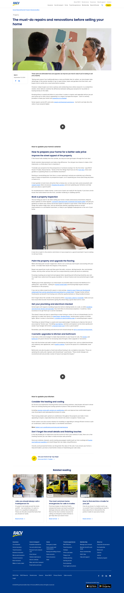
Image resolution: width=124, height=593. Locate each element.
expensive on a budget (59, 98)
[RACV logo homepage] (16, 4)
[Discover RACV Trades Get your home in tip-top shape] (46, 459)
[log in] (108, 5)
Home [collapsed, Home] (66, 5)
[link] (18, 534)
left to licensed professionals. (83, 329)
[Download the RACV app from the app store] (91, 586)
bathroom (35, 339)
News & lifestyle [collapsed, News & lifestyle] (94, 5)
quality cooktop (59, 344)
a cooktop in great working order (64, 318)
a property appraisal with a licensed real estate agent (68, 201)
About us (99, 542)
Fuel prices (93, 2)
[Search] (102, 5)
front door (81, 170)
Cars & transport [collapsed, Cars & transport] (58, 5)
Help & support (101, 2)
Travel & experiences (69, 542)
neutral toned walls (61, 284)
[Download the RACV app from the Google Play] (105, 586)
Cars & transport (34, 542)
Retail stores (85, 2)
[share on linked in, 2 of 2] (19, 81)
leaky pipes (56, 316)
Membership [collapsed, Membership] (85, 5)
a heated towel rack (58, 326)
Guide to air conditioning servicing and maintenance (51, 427)
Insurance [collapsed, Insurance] (50, 5)
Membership (83, 542)
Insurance (15, 542)
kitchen (85, 337)
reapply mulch (36, 185)
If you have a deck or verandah (74, 298)
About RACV (77, 2)
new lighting (59, 324)
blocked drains (65, 316)
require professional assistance (64, 102)
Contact (109, 2)
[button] (62, 126)
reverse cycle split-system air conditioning (51, 410)
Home (48, 542)
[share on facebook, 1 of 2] (15, 81)
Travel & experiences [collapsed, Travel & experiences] (75, 5)
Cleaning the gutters (58, 185)
